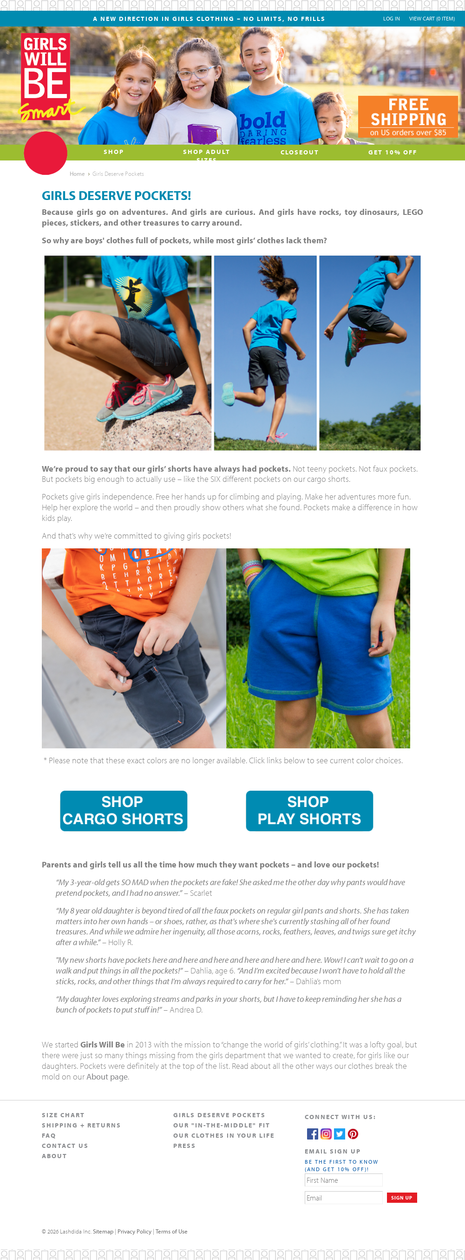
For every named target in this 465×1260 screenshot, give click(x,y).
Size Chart (63, 1115)
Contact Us (65, 1145)
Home (77, 173)
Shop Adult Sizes (206, 155)
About (54, 1156)
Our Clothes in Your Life (224, 1135)
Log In (391, 18)
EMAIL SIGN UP (333, 1151)
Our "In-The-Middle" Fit (221, 1125)
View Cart (432, 18)
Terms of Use (172, 1231)
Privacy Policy (134, 1231)
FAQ (49, 1135)
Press (184, 1145)
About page (107, 1076)
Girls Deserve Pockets (219, 1115)
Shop (114, 151)
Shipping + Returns (81, 1125)
